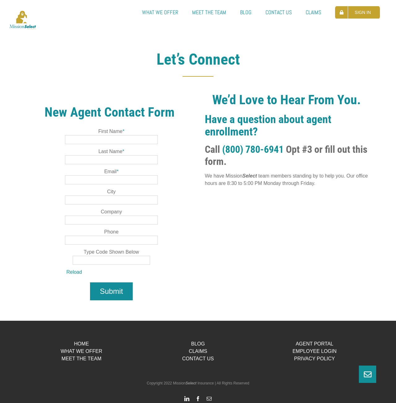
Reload (74, 272)
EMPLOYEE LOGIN (314, 351)
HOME (81, 343)
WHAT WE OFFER (81, 351)
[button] (367, 374)
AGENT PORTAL (315, 343)
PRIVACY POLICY (314, 358)
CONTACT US (198, 358)
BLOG (198, 343)
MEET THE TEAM (81, 358)
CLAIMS (198, 351)
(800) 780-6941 (253, 149)
